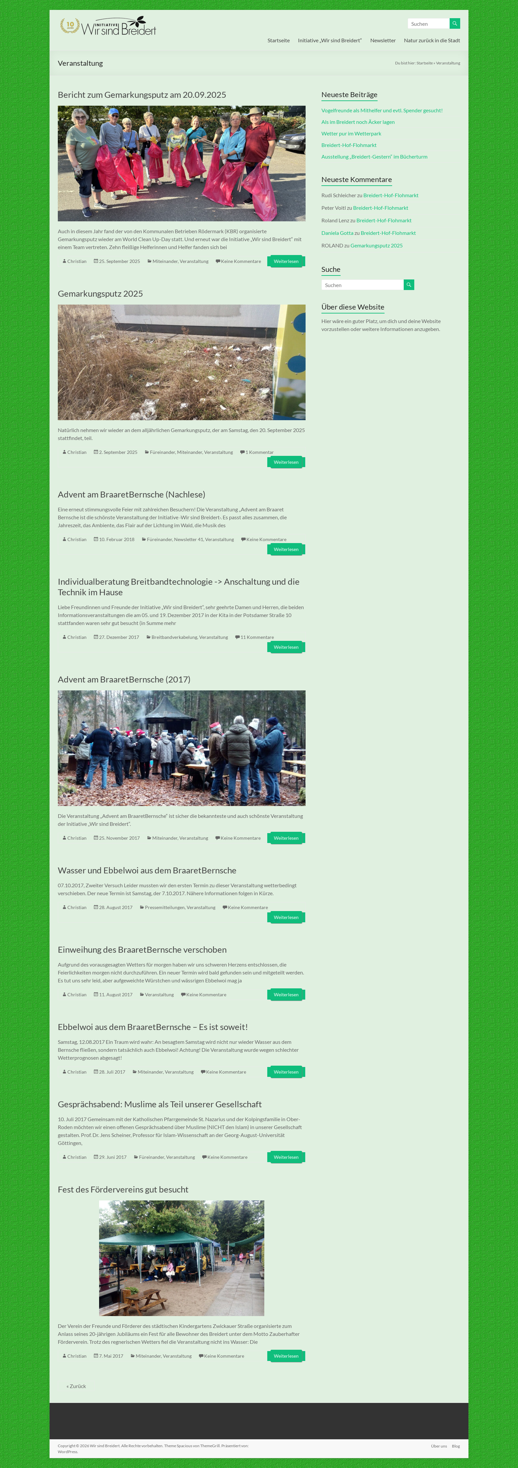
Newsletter (383, 40)
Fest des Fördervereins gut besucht (123, 1189)
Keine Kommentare (241, 261)
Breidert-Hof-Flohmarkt (349, 145)
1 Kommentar (259, 452)
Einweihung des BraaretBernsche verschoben (142, 949)
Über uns (439, 1445)
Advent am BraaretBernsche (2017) (124, 679)
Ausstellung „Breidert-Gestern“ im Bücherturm (374, 156)
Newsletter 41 (188, 539)
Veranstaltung (194, 261)
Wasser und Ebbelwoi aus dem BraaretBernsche (147, 870)
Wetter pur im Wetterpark (351, 133)
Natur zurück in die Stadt (432, 40)
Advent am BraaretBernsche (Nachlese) (131, 494)
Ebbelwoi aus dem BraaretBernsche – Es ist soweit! (153, 1026)
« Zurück (76, 1386)
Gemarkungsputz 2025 (100, 293)
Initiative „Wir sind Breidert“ (330, 40)
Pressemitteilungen (165, 907)
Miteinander (165, 261)
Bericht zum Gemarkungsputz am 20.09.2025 (142, 94)
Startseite (279, 40)
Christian (77, 261)
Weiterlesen (286, 261)
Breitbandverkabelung (174, 637)
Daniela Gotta (337, 233)
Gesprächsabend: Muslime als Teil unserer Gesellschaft (160, 1104)
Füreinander (162, 452)
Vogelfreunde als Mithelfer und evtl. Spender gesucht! (382, 110)
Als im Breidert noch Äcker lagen (358, 122)
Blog (456, 1445)
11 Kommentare (257, 637)
